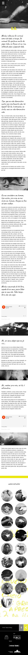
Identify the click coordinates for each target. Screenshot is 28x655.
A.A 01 (9, 319)
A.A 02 (9, 429)
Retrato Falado (4, 319)
